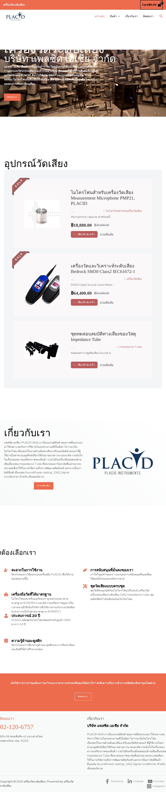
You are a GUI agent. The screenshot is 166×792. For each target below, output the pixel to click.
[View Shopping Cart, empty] (151, 5)
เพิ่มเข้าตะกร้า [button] (86, 234)
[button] (161, 16)
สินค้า (116, 16)
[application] (119, 16)
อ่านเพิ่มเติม (106, 234)
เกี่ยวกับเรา (132, 16)
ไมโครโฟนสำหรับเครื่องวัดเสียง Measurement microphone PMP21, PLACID (103, 198)
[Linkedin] (134, 781)
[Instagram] (155, 786)
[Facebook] (112, 781)
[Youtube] (155, 781)
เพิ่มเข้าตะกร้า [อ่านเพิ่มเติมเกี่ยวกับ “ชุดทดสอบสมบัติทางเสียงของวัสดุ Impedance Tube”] (86, 364)
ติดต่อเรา (148, 16)
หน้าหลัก (101, 16)
